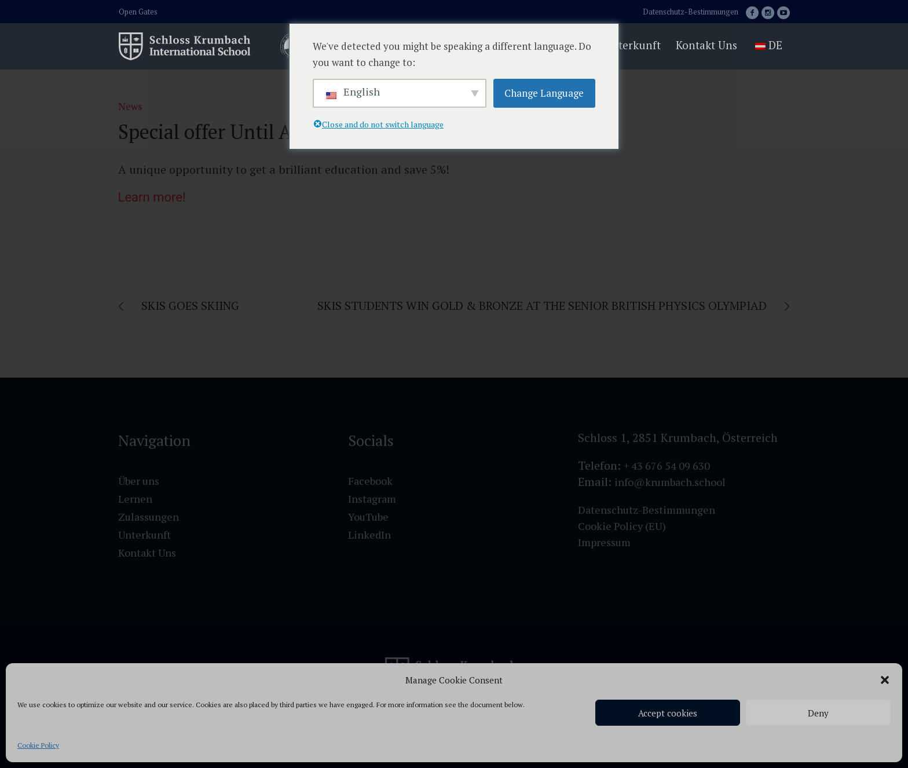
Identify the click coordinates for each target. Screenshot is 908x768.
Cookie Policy (38, 745)
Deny (818, 713)
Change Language (544, 93)
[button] (885, 680)
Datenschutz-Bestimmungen (690, 11)
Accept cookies (667, 713)
